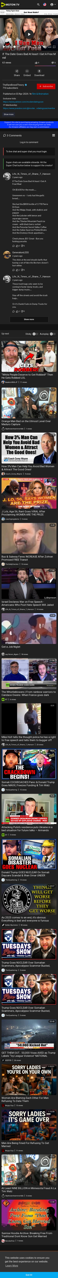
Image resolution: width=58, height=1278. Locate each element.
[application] (29, 34)
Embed (27, 73)
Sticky (28, 334)
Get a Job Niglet (11, 646)
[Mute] (44, 46)
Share (17, 73)
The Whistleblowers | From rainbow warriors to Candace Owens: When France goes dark (29, 693)
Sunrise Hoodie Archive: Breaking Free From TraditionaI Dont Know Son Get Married (27, 1235)
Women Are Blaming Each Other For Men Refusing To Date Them (25, 1099)
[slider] (17, 46)
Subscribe (46, 86)
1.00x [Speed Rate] (30, 47)
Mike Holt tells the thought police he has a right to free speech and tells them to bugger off (29, 738)
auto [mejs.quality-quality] (49, 47)
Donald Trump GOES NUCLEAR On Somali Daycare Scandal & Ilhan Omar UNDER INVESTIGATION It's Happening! (25, 875)
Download (39, 73)
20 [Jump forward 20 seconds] (39, 46)
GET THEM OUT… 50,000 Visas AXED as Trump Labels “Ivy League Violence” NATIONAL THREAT (28, 1055)
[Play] (4, 46)
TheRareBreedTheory (15, 85)
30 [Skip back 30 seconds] (34, 46)
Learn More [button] (11, 1265)
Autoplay (44, 334)
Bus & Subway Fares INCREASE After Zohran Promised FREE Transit (27, 558)
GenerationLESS (20, 252)
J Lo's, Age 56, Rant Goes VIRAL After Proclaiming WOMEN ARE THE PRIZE (23, 513)
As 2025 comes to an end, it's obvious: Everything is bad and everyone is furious (25, 919)
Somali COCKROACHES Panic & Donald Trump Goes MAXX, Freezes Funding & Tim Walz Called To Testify (28, 785)
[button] (45, 4)
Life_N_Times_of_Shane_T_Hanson (31, 174)
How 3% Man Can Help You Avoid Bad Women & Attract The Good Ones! (28, 468)
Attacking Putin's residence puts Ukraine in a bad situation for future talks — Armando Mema (27, 830)
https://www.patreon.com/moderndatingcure (23, 102)
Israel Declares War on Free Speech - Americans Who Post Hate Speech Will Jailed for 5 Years (28, 604)
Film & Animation (40, 94)
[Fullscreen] (54, 46)
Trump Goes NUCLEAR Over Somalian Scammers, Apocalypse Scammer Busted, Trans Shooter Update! (26, 965)
